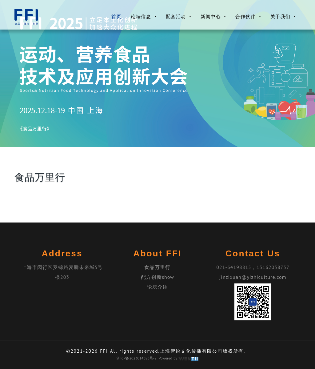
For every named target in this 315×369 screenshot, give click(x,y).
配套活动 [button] (177, 16)
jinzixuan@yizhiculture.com (252, 277)
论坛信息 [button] (142, 16)
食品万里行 (157, 267)
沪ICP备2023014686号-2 (136, 358)
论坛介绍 (157, 287)
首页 (116, 16)
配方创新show (157, 277)
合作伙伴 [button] (246, 16)
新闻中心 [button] (212, 16)
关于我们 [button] (281, 16)
